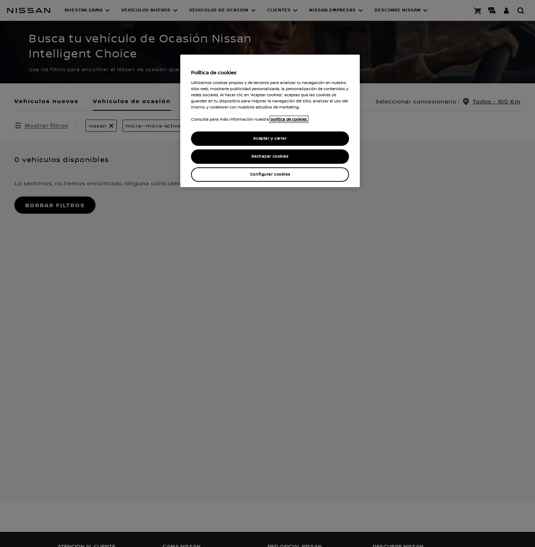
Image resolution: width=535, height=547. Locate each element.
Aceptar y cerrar (270, 138)
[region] (270, 121)
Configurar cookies (270, 174)
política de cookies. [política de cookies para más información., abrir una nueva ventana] (289, 119)
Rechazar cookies (269, 156)
